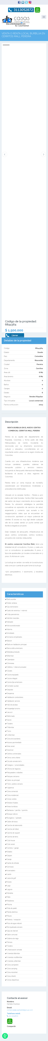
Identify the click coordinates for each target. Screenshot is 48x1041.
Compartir (11, 1026)
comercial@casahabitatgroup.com (20, 1010)
